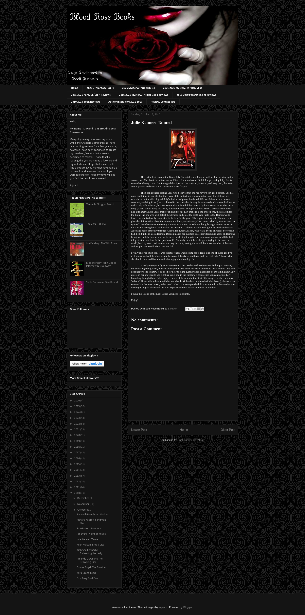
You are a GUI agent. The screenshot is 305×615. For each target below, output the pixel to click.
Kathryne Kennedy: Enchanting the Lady (89, 552)
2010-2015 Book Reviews (85, 101)
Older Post (228, 429)
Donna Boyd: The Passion (91, 567)
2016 (77, 458)
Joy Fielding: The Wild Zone (101, 243)
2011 (77, 487)
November (83, 504)
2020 (77, 435)
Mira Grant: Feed (86, 573)
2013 (77, 475)
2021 (77, 429)
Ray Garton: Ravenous (89, 528)
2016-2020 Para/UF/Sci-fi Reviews (196, 95)
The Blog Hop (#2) (96, 223)
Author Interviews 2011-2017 (125, 101)
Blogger (187, 607)
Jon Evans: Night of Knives (91, 533)
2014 (77, 470)
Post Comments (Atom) (191, 440)
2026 (77, 400)
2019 (77, 441)
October (82, 509)
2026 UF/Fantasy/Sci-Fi (100, 88)
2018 (77, 446)
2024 (77, 412)
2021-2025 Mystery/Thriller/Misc (182, 88)
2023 (77, 418)
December (83, 498)
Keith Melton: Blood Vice (90, 544)
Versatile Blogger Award (100, 204)
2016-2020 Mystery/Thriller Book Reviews (143, 95)
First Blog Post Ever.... (88, 578)
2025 (77, 406)
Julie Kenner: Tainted (88, 539)
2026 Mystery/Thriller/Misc (138, 88)
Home (74, 88)
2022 (77, 423)
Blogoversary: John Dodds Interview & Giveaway (101, 265)
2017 (77, 452)
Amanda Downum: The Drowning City (90, 560)
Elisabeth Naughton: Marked (93, 514)
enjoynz (163, 607)
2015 (77, 464)
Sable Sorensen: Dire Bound (102, 282)
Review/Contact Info (163, 101)
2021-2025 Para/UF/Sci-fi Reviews (91, 95)
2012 (77, 481)
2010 (77, 493)
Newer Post (139, 429)
